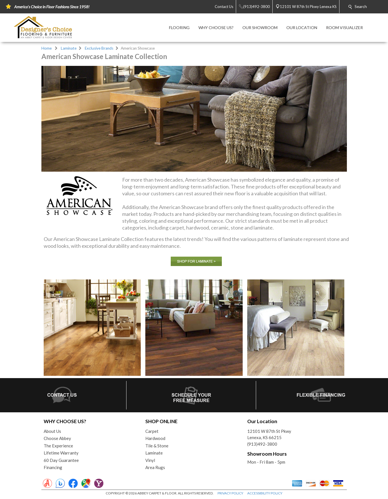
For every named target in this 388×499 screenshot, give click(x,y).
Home (46, 48)
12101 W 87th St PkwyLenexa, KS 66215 (269, 434)
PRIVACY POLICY (230, 493)
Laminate (69, 48)
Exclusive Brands (99, 48)
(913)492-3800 (262, 444)
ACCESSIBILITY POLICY (264, 493)
